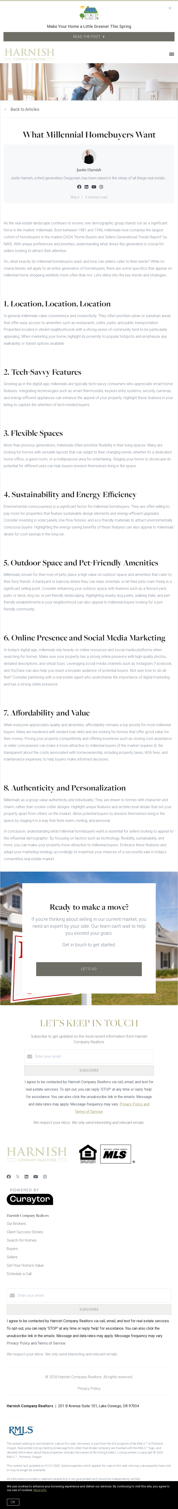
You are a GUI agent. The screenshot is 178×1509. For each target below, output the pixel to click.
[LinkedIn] (26, 1176)
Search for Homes (22, 1240)
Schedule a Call (19, 1274)
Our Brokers (16, 1223)
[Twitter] (17, 1176)
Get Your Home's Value (25, 1265)
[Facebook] (9, 1176)
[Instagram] (45, 1176)
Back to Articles (25, 109)
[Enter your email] (93, 1056)
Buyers (12, 1249)
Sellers (12, 1257)
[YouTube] (35, 1176)
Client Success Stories (25, 1232)
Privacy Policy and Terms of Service (36, 1343)
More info (40, 1490)
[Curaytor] (30, 1204)
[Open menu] (171, 54)
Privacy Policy (89, 1388)
